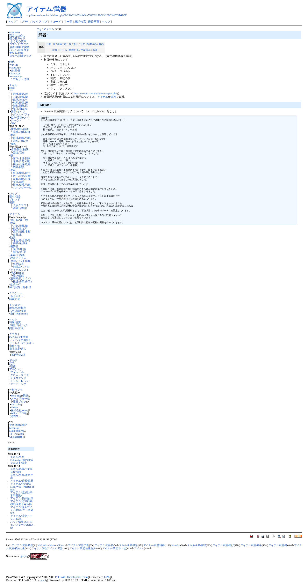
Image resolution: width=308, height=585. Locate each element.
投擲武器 (92, 44)
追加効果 (15, 278)
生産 (13, 170)
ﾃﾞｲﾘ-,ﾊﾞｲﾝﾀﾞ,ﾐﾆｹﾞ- (22, 343)
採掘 (15, 164)
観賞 (18, 322)
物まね (23, 108)
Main (17, 430)
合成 (27, 178)
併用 (21, 281)
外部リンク (16, 389)
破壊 (15, 137)
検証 (15, 281)
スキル (13, 85)
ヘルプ (106, 21)
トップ (12, 21)
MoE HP (17, 395)
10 (22, 433)
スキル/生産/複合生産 (21, 476)
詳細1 (16, 208)
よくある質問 (18, 41)
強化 (27, 137)
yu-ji (44, 580)
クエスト (14, 334)
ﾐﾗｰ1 (12, 433)
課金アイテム (18, 258)
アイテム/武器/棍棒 (153, 545)
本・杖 (67, 44)
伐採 (21, 164)
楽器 (13, 255)
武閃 (12, 363)
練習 (24, 425)
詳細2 (23, 208)
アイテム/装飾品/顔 (21, 498)
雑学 (18, 47)
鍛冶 (27, 173)
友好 (23, 310)
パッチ (13, 50)
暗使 (13, 366)
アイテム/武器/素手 (251, 545)
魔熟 (21, 94)
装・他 (24, 219)
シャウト (16, 120)
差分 (25, 21)
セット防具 (23, 260)
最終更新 (94, 21)
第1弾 (14, 354)
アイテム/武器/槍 (104, 545)
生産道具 (86, 50)
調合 (21, 178)
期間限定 (14, 348)
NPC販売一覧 (17, 287)
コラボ (13, 55)
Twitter (15, 407)
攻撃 (13, 129)
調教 (21, 105)
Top (39, 29)
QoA (25, 117)
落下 (15, 158)
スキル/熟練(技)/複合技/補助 (21, 470)
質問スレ (15, 416)
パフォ (26, 114)
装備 (12, 202)
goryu (25, 556)
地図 (20, 52)
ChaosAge (14, 73)
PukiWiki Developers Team (72, 577)
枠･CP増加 (21, 337)
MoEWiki (14, 32)
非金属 (17, 240)
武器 (13, 222)
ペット (13, 319)
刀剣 (15, 96)
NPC (13, 123)
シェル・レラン (19, 381)
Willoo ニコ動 (20, 413)
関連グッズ (24, 55)
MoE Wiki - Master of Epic (22, 488)
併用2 (28, 281)
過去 (23, 348)
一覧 (69, 21)
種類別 (22, 307)
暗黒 (21, 102)
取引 (15, 108)
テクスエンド (18, 378)
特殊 (27, 132)
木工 (15, 176)
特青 (13, 325)
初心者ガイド (17, 38)
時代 (12, 61)
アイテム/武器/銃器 (21, 480)
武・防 (15, 219)
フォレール (17, 372)
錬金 (25, 243)
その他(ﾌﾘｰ (24, 340)
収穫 (27, 164)
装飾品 (14, 246)
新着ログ (23, 50)
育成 (20, 328)
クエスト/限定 (18, 462)
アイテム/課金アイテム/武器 (47, 548)
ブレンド (14, 199)
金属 (24, 240)
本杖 (27, 231)
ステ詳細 (14, 310)
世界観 (13, 52)
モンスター (16, 304)
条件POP (15, 313)
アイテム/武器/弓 (278, 545)
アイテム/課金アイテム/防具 (21, 517)
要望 (12, 425)
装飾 (27, 176)
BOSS (24, 313)
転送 (28, 287)
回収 (27, 158)
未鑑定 (20, 275)
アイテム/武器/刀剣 (78, 545)
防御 (19, 129)
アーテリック (18, 383)
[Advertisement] (54, 569)
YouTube (17, 404)
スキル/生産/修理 (196, 545)
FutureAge (15, 67)
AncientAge (15, 76)
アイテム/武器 (46, 9)
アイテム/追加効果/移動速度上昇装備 (21, 503)
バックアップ (38, 21)
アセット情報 (21, 79)
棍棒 (21, 96)
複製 (15, 178)
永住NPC (14, 345)
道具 (15, 234)
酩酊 (15, 102)
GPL (108, 577)
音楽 (19, 117)
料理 (15, 173)
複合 (15, 184)
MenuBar (14, 427)
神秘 (15, 140)
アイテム (14, 214)
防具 (13, 237)
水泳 (21, 158)
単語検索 (80, 21)
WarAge (13, 64)
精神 (21, 231)
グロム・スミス (19, 375)
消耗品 (17, 266)
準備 (18, 425)
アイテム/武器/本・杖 (114, 548)
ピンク (24, 325)
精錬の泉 (14, 299)
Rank (20, 272)
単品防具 (18, 263)
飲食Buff (15, 284)
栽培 (21, 181)
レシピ (13, 340)
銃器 (15, 99)
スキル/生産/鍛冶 (128, 545)
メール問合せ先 (20, 398)
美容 (15, 181)
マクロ (25, 44)
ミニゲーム (16, 293)
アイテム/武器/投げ (223, 545)
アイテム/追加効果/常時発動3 (21, 494)
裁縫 (21, 176)
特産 (15, 243)
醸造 (21, 173)
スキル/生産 (17, 457)
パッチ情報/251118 (21, 521)
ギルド (13, 360)
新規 (26, 395)
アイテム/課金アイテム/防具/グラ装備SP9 (21, 510)
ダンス (17, 114)
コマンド (14, 44)
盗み (13, 117)
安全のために (17, 35)
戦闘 (12, 88)
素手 (13, 111)
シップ (13, 193)
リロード (55, 21)
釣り (15, 167)
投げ (21, 99)
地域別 (13, 307)
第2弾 (22, 354)
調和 (15, 105)
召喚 (21, 132)
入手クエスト (21, 205)
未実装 (25, 47)
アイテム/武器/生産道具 (82, 548)
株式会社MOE (20, 410)
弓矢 (82, 44)
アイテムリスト (19, 269)
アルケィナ (16, 369)
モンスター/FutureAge (21, 526)
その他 (20, 255)
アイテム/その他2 (20, 483)
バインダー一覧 (22, 187)
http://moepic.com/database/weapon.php (96, 93)
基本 (13, 155)
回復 (15, 132)
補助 (25, 129)
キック (21, 111)
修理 (21, 184)
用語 (12, 47)
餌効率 (13, 328)
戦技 (15, 94)
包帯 (15, 161)
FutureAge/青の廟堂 (21, 459)
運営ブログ (21, 401)
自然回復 (24, 161)
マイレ (26, 266)
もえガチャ (17, 296)
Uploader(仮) (17, 436)
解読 (21, 167)
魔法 (13, 134)
